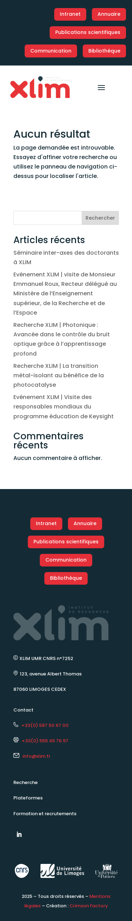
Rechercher (100, 217)
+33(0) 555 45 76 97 (40, 740)
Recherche (25, 782)
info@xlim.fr (36, 756)
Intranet (70, 14)
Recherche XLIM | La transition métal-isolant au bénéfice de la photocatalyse (58, 375)
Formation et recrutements (44, 813)
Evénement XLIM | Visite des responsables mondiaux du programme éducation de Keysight (63, 406)
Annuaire (109, 14)
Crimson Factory (89, 906)
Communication (50, 50)
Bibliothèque (104, 50)
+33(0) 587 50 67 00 (41, 725)
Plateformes (28, 798)
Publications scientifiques (87, 32)
